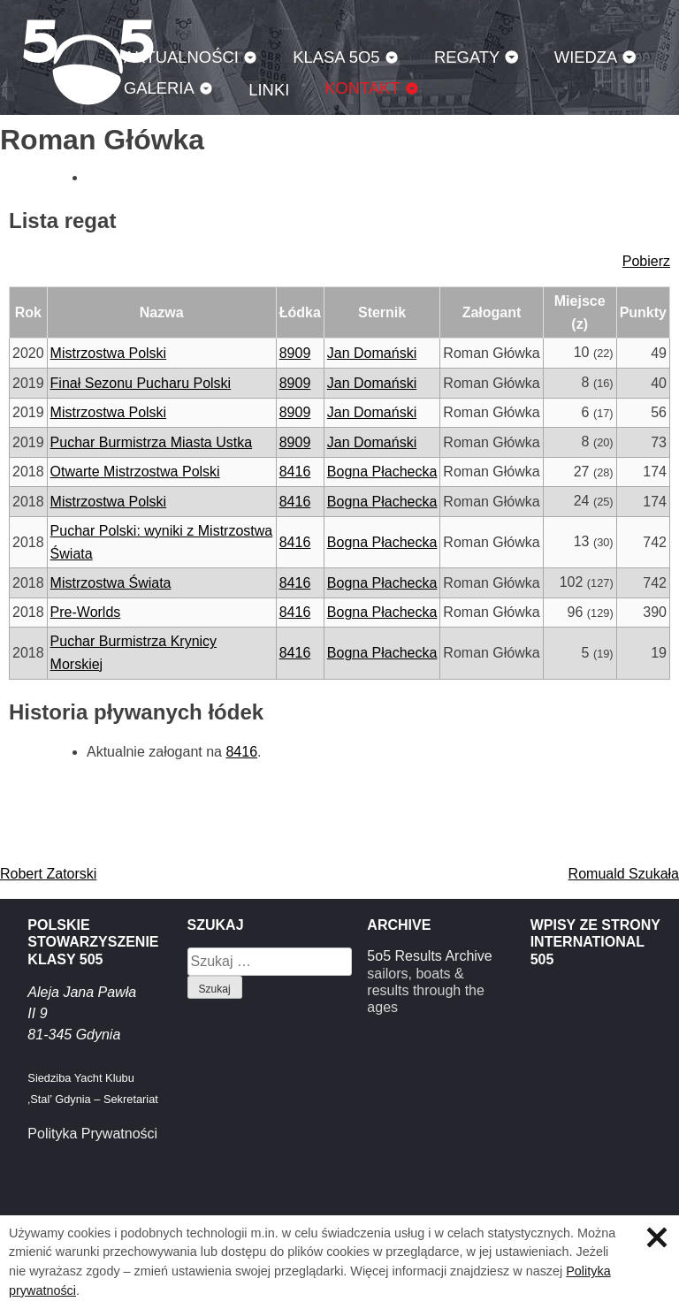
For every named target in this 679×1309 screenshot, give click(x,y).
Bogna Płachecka (382, 471)
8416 (295, 471)
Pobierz (646, 261)
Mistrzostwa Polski (108, 353)
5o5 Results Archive (429, 955)
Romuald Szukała (623, 873)
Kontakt (362, 88)
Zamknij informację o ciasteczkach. (657, 1237)
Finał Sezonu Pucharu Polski (141, 383)
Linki (268, 89)
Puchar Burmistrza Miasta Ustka (151, 442)
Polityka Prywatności (92, 1133)
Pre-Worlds (85, 612)
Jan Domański (371, 353)
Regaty (467, 57)
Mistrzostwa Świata (111, 582)
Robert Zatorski (48, 873)
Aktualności (181, 57)
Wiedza (586, 57)
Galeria (159, 88)
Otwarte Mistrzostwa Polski (135, 471)
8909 (295, 353)
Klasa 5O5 (336, 57)
